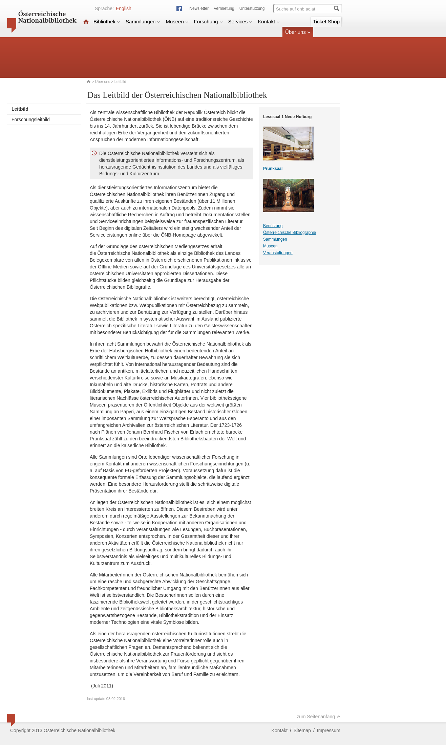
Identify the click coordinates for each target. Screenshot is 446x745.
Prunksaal (272, 168)
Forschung (208, 21)
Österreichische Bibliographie (289, 232)
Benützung (272, 225)
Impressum (328, 730)
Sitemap (302, 730)
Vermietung (224, 8)
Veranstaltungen (278, 252)
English (123, 8)
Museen (177, 21)
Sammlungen (143, 21)
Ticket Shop (326, 21)
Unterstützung (252, 8)
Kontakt (269, 21)
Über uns (298, 32)
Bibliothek (106, 21)
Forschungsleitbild (31, 119)
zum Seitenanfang (319, 716)
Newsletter (199, 8)
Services (240, 21)
